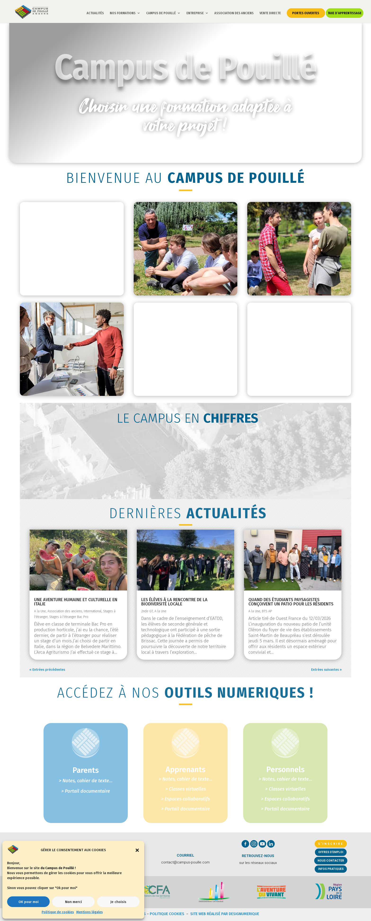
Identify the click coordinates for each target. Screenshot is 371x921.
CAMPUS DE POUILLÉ (161, 13)
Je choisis (118, 902)
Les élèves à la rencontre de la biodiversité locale (174, 602)
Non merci (73, 902)
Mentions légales (89, 912)
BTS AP (267, 611)
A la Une (40, 611)
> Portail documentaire (185, 809)
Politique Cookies (167, 914)
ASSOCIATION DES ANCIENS (234, 13)
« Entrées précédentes (47, 670)
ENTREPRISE (195, 13)
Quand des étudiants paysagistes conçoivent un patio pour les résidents (290, 602)
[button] (137, 850)
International (93, 611)
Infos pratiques (331, 869)
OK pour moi (28, 902)
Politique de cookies (58, 912)
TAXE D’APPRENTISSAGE (345, 13)
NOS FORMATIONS (123, 13)
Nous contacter (331, 860)
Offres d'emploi (330, 852)
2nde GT (147, 611)
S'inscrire (331, 843)
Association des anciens (65, 611)
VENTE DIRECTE (270, 13)
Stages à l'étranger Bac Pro (68, 617)
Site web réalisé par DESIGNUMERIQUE (224, 914)
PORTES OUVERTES (305, 13)
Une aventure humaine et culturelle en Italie (75, 602)
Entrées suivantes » (326, 670)
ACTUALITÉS (95, 13)
